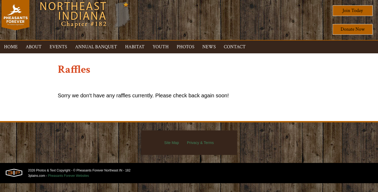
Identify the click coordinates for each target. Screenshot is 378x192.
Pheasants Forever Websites (68, 176)
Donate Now (353, 29)
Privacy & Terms (200, 143)
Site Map (171, 143)
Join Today (353, 10)
